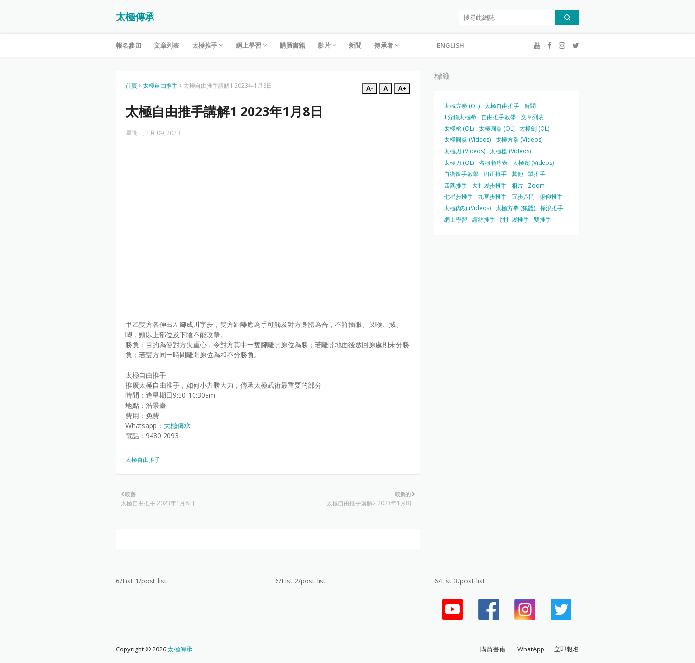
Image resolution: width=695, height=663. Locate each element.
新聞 (530, 106)
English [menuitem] (450, 45)
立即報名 (566, 649)
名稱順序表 (493, 163)
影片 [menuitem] (324, 45)
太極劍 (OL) (534, 128)
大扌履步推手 (489, 185)
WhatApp (530, 649)
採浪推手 (551, 208)
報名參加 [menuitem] (128, 45)
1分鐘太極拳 (460, 117)
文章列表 (532, 117)
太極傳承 (135, 16)
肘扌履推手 (514, 220)
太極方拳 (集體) (515, 208)
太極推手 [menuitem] (205, 45)
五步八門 (523, 196)
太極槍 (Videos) (510, 151)
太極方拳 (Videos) (519, 139)
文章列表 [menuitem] (167, 45)
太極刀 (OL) (459, 163)
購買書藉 (492, 649)
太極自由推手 (160, 85)
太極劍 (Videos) (533, 163)
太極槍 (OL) (459, 128)
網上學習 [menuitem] (249, 45)
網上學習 (455, 220)
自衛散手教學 (461, 174)
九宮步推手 (492, 196)
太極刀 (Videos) (464, 151)
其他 (517, 174)
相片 (517, 185)
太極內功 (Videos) (467, 208)
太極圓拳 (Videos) (467, 139)
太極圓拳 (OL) (496, 128)
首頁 (131, 85)
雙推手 (542, 220)
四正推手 (495, 174)
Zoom (536, 185)
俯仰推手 (551, 196)
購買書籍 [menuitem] (293, 45)
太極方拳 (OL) (462, 106)
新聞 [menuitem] (355, 45)
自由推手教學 (498, 117)
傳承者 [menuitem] (383, 45)
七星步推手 (458, 196)
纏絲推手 (483, 220)
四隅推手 (455, 185)
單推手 (536, 174)
